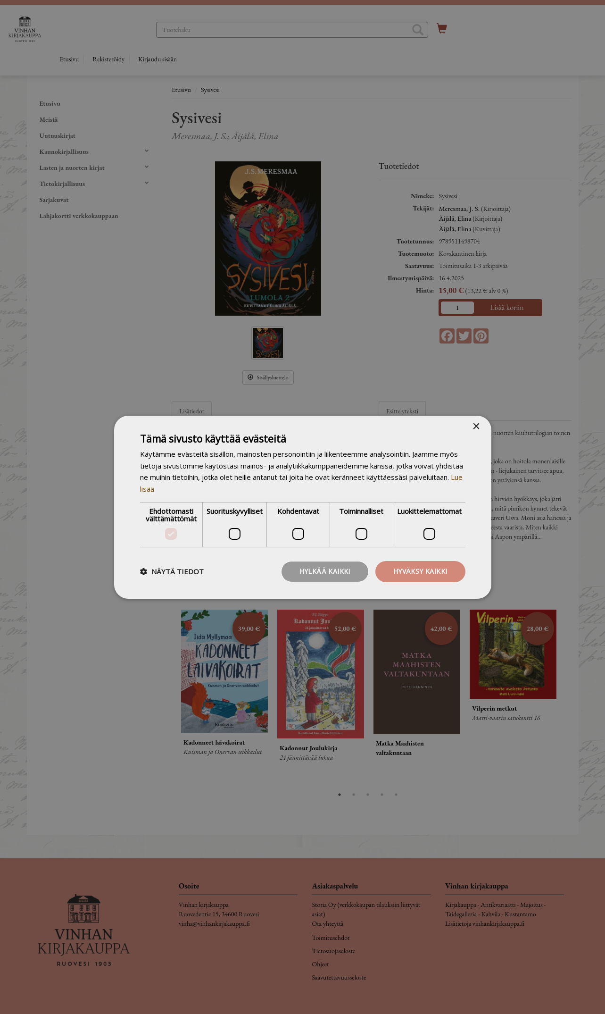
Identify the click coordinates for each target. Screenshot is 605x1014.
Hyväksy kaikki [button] (420, 571)
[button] (172, 571)
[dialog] (302, 507)
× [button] (476, 426)
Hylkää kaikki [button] (324, 571)
